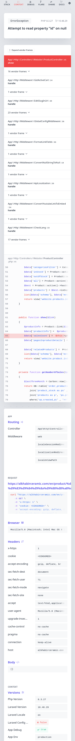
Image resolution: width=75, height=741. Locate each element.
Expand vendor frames (21, 50)
